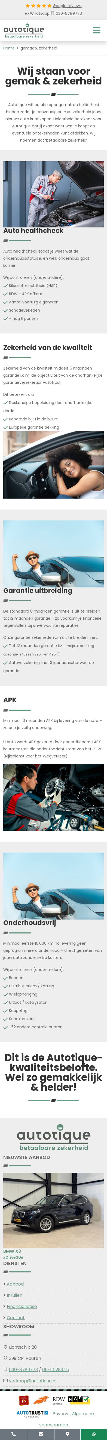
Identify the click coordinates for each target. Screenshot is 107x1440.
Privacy (60, 1414)
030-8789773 (66, 13)
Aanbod (15, 1284)
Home (9, 48)
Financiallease (22, 1306)
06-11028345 (55, 1369)
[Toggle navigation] (97, 30)
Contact (16, 1318)
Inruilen (14, 1295)
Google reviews (67, 5)
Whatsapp (37, 13)
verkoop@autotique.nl (32, 1381)
